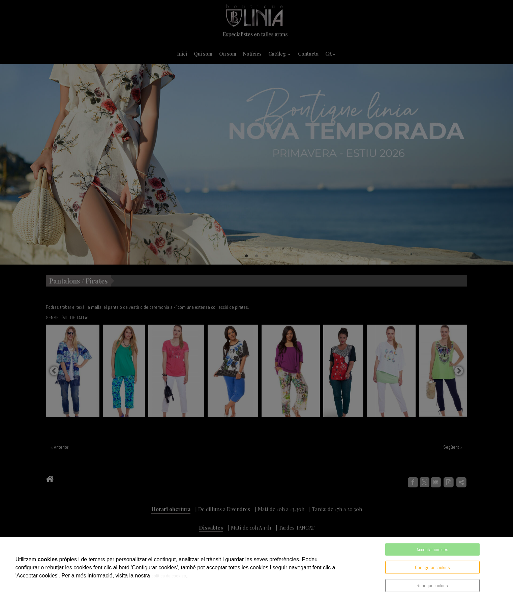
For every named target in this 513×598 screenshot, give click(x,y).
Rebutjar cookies (432, 585)
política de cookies (168, 576)
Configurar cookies (432, 567)
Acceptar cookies (432, 549)
